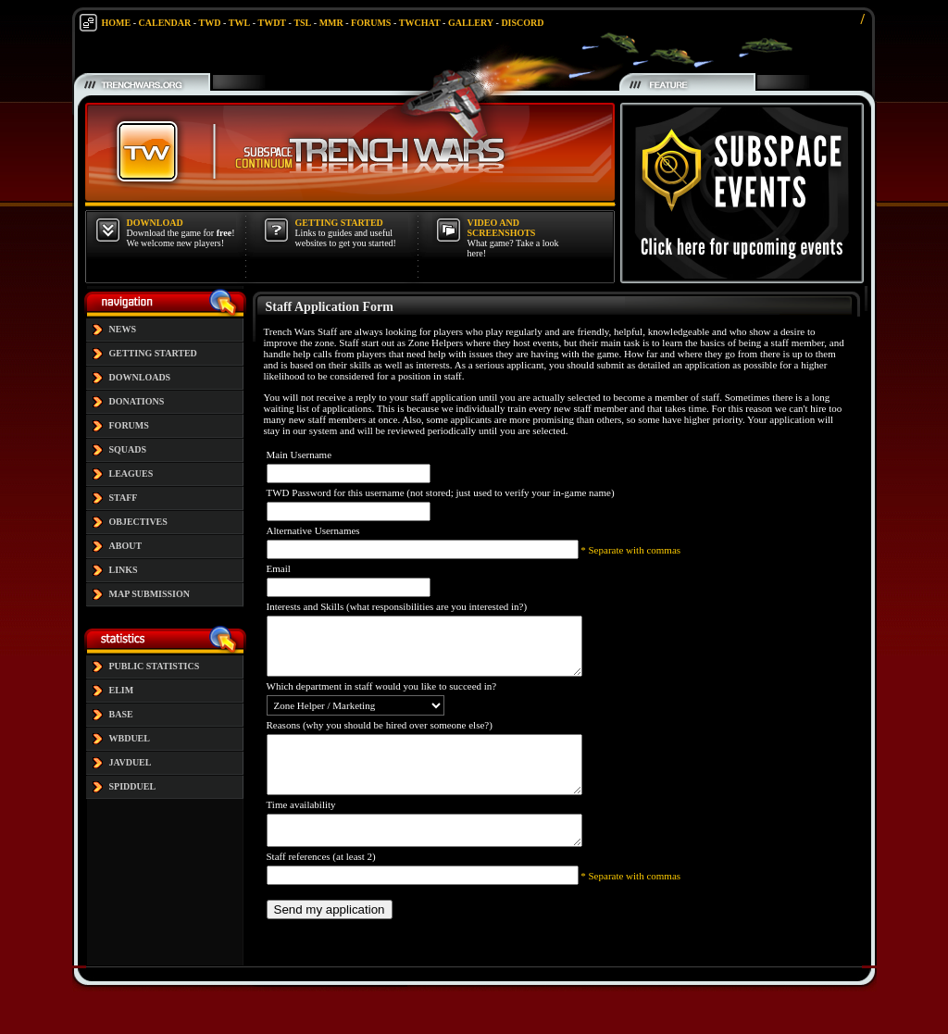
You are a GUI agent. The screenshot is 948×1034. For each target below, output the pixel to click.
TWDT (271, 23)
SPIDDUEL (132, 786)
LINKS (123, 570)
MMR (331, 23)
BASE (121, 714)
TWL (239, 23)
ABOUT (126, 546)
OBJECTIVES (138, 522)
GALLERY (470, 23)
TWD (210, 23)
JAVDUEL (130, 762)
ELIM (121, 690)
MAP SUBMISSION (150, 594)
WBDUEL (129, 738)
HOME (116, 23)
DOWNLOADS (140, 377)
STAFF (123, 497)
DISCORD (522, 23)
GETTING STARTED (153, 353)
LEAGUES (131, 473)
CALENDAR (165, 23)
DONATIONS (137, 401)
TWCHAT (420, 23)
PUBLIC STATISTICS (154, 666)
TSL (302, 23)
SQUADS (128, 449)
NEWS (122, 329)
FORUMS (371, 23)
